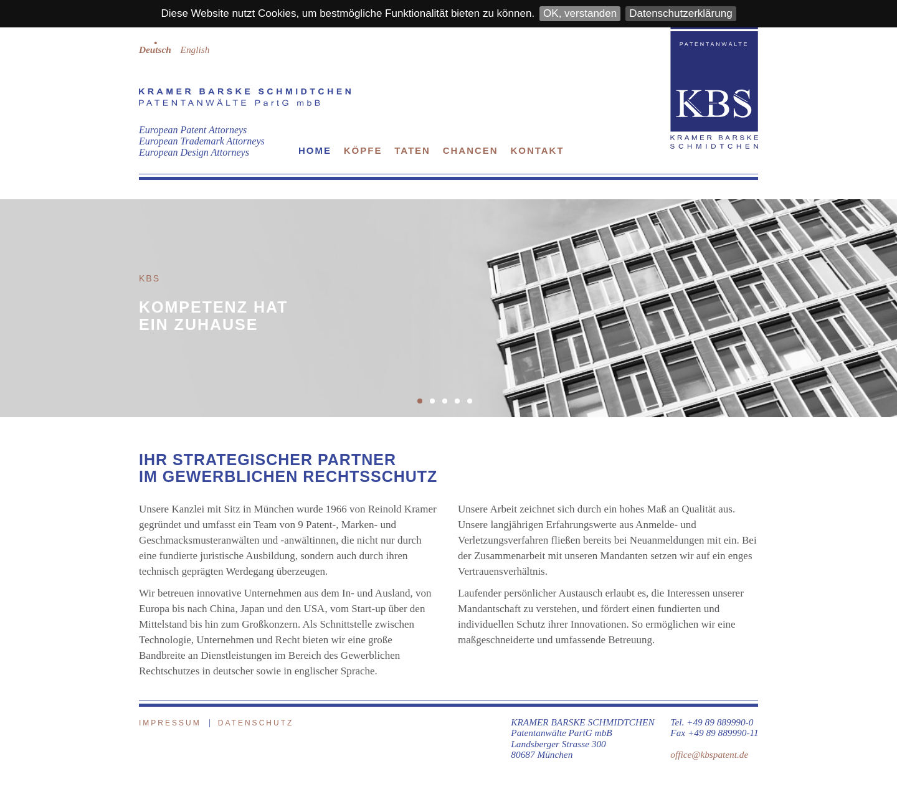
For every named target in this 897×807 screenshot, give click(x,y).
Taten (412, 150)
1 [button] (423, 405)
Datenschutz (255, 723)
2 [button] (436, 405)
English (195, 49)
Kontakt (537, 150)
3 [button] (448, 405)
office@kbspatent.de (709, 754)
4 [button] (461, 405)
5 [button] (473, 405)
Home (314, 150)
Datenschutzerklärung (680, 13)
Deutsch (155, 49)
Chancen (470, 150)
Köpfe (363, 150)
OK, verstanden (580, 13)
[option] (448, 308)
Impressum (170, 723)
